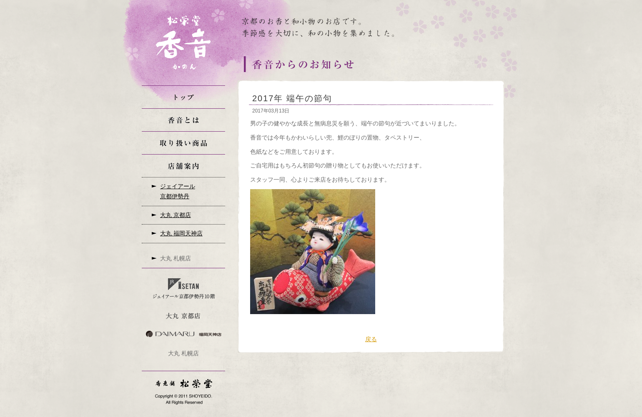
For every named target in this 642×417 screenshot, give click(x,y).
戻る (371, 339)
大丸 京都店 (175, 215)
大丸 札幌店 (175, 258)
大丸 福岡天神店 (181, 233)
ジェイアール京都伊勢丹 (177, 191)
